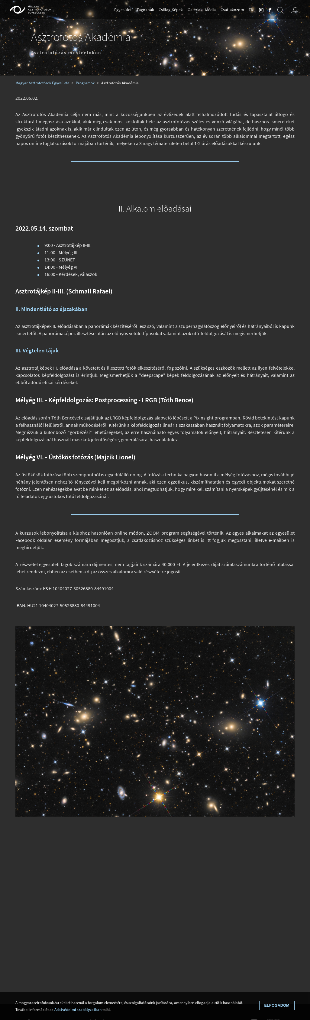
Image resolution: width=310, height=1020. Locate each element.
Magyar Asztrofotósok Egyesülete (42, 82)
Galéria (194, 9)
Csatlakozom (232, 9)
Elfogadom (276, 1005)
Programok (85, 82)
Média (210, 9)
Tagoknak (145, 9)
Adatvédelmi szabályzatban (78, 1009)
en (251, 9)
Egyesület (123, 9)
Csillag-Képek (171, 9)
